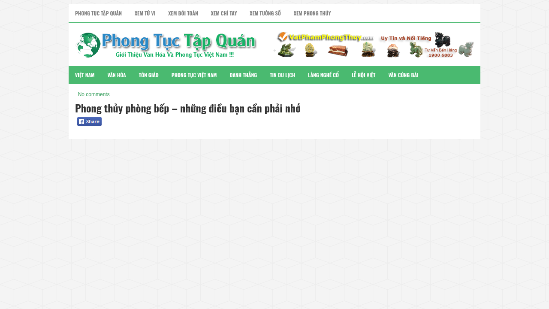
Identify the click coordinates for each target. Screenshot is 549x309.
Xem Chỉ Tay (224, 13)
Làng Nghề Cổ (323, 75)
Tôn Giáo (149, 75)
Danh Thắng (243, 75)
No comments (94, 94)
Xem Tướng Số (265, 13)
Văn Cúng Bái (403, 75)
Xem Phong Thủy (312, 13)
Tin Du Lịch (282, 75)
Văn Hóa (117, 75)
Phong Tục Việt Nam (194, 75)
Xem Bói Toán (183, 13)
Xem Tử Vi (145, 13)
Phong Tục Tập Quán (98, 13)
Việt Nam (85, 75)
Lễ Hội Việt (363, 75)
